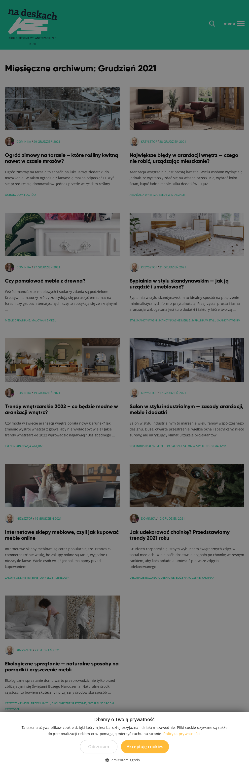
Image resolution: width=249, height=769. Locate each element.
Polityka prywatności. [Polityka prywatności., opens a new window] (182, 733)
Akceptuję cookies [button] (145, 746)
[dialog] (124, 384)
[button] (124, 760)
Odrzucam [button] (98, 746)
